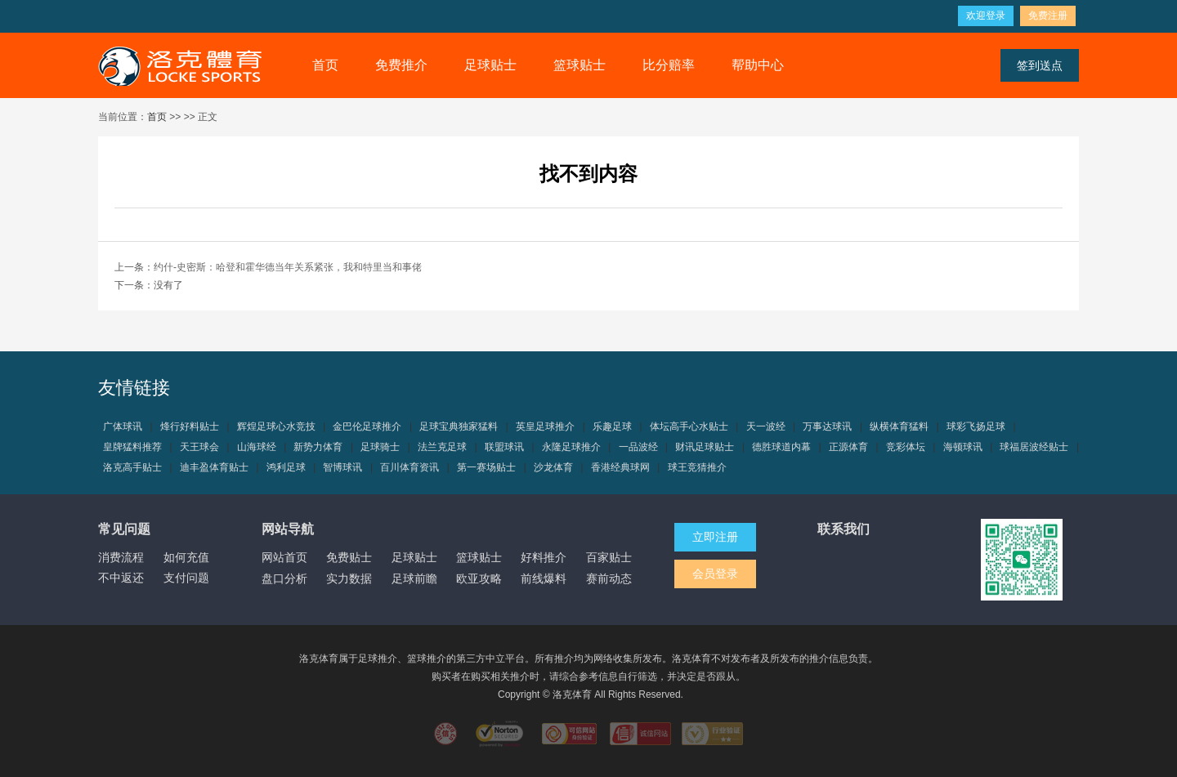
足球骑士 (380, 447)
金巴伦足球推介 (367, 426)
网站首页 (284, 557)
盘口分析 (284, 578)
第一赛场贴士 (486, 467)
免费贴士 (349, 557)
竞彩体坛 (905, 447)
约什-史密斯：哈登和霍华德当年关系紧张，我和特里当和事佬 (288, 267)
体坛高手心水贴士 (689, 426)
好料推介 (543, 557)
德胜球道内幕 (781, 447)
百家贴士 (609, 557)
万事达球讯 (827, 426)
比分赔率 (668, 65)
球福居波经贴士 (1034, 447)
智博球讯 (342, 467)
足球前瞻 (414, 578)
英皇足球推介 (545, 426)
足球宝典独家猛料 (458, 426)
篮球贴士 (579, 65)
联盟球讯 (504, 447)
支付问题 (186, 577)
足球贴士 (490, 65)
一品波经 (638, 447)
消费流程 (121, 557)
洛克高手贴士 (132, 467)
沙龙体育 (553, 467)
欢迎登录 (985, 15)
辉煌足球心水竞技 (276, 426)
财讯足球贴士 (704, 447)
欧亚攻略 (479, 578)
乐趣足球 (612, 426)
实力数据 (349, 578)
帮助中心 (758, 65)
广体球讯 (122, 426)
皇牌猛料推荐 (132, 447)
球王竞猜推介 (697, 467)
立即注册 (715, 536)
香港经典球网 (620, 467)
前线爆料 (543, 578)
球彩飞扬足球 (976, 426)
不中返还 (121, 577)
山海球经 (256, 447)
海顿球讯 (962, 447)
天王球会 (199, 447)
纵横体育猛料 (899, 426)
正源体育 (848, 447)
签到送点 (1040, 65)
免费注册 (1047, 15)
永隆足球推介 (571, 447)
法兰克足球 (442, 447)
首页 (325, 65)
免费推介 (401, 65)
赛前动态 (609, 578)
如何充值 (186, 557)
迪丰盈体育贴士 (214, 467)
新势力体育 (317, 447)
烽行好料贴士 (189, 426)
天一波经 (765, 426)
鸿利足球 (286, 467)
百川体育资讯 (409, 467)
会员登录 (715, 573)
